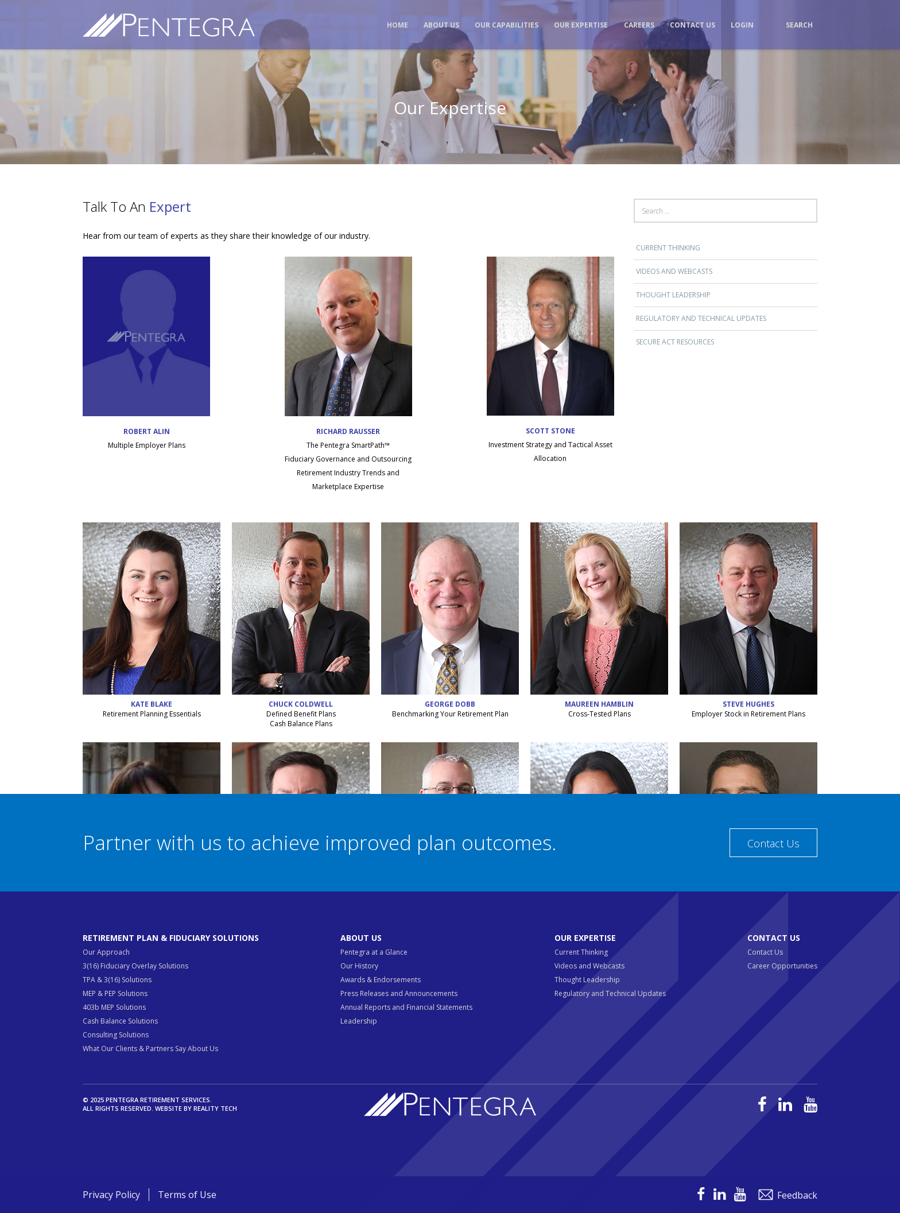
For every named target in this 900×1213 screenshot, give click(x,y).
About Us (441, 25)
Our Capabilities (506, 25)
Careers (639, 25)
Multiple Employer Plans (146, 445)
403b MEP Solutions (114, 1007)
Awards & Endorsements (380, 980)
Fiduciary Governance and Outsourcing (348, 459)
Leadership (358, 1021)
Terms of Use (187, 1194)
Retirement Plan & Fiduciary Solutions (171, 937)
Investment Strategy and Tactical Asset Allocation (550, 451)
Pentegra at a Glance (374, 952)
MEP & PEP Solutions (115, 993)
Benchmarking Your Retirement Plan (450, 714)
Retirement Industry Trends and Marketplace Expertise (348, 479)
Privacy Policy (111, 1194)
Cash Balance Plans (301, 723)
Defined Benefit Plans (301, 714)
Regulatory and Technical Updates (701, 318)
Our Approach (106, 952)
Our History (359, 966)
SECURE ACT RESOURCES (675, 342)
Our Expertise (581, 25)
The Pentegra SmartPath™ (348, 445)
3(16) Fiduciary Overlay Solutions (135, 966)
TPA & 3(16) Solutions (117, 980)
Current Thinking (668, 248)
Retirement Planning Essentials (152, 714)
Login (742, 25)
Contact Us (692, 25)
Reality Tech (215, 1108)
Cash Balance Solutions (120, 1021)
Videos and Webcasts (674, 271)
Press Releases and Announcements (398, 993)
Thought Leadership (673, 295)
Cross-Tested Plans (599, 714)
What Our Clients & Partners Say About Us (150, 1048)
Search (799, 25)
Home (397, 25)
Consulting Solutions (116, 1035)
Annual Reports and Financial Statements (406, 1007)
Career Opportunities (782, 966)
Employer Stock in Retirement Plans (748, 714)
